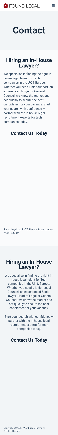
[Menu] (53, 5)
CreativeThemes (12, 431)
